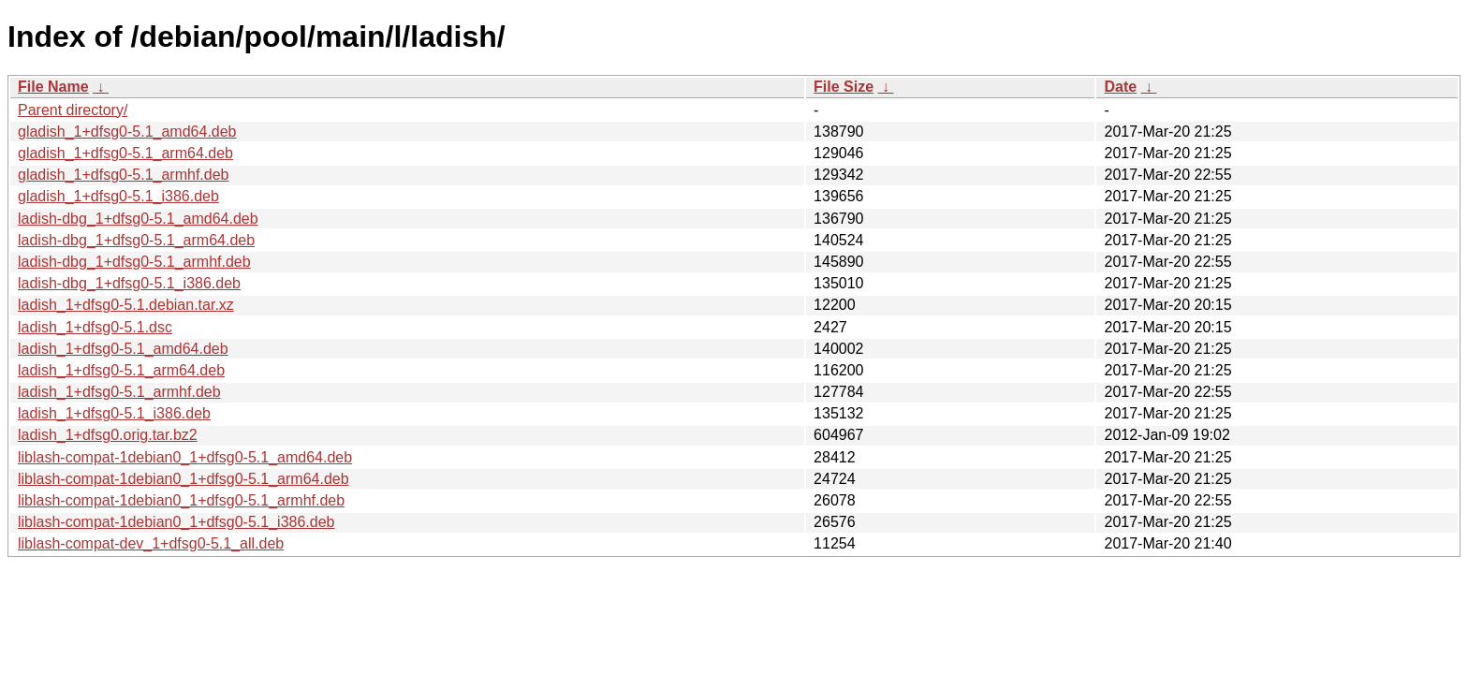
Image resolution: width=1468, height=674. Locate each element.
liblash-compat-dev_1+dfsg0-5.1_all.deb (151, 543)
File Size (843, 87)
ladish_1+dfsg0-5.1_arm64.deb (121, 370)
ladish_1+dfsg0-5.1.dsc (95, 327)
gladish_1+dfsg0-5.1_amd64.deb (127, 131)
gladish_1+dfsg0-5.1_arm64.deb (125, 153)
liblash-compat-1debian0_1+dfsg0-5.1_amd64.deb (185, 457)
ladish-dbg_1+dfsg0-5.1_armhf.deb (134, 262)
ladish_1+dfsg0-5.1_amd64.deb (123, 349)
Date (1120, 87)
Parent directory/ (72, 110)
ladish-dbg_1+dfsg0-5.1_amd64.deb (138, 219)
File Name (53, 87)
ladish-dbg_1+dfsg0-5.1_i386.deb (129, 283)
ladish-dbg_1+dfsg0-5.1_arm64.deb (136, 240)
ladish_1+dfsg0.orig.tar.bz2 (108, 435)
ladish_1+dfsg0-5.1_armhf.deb (119, 392)
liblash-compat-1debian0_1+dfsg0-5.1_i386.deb (176, 522)
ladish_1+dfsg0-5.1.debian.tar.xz (126, 305)
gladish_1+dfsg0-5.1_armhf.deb (123, 175)
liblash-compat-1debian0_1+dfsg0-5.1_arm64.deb (183, 479)
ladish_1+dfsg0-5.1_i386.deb (114, 413)
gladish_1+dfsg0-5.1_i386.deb (118, 196)
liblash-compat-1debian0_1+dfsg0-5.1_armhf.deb (181, 500)
